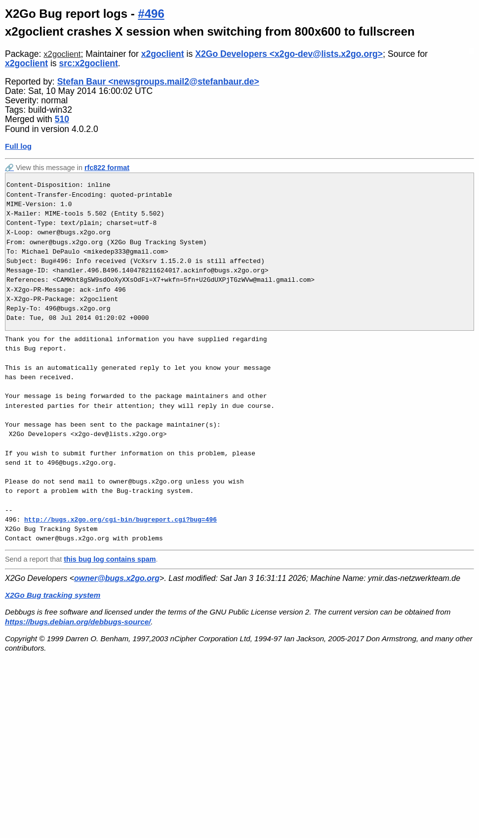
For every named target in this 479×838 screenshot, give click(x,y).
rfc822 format (106, 168)
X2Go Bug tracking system (52, 595)
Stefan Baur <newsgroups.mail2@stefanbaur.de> (158, 82)
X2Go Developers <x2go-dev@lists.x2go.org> (289, 54)
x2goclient (61, 54)
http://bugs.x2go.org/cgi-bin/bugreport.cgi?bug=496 (120, 519)
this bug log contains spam (110, 559)
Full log (18, 146)
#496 (151, 13)
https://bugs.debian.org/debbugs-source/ (78, 621)
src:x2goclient (88, 63)
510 (62, 119)
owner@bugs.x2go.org (117, 578)
